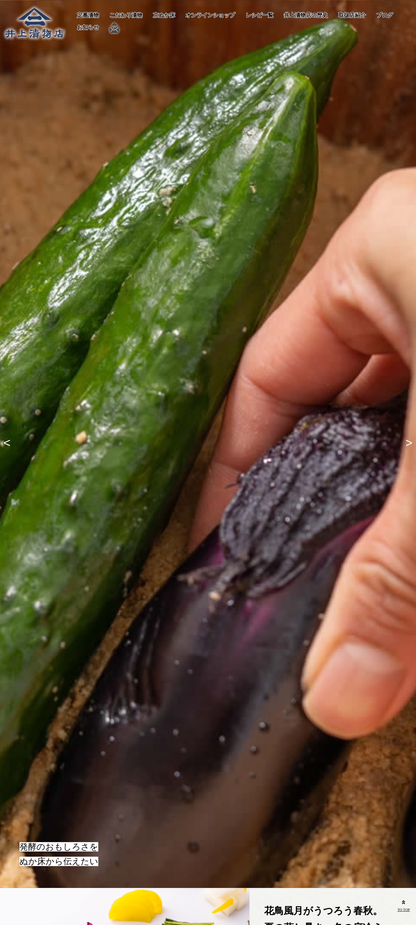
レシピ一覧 (259, 15)
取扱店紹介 (352, 15)
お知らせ (88, 27)
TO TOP (403, 905)
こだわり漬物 (126, 15)
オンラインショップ (210, 15)
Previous (9, 444)
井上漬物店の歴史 (306, 15)
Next (407, 444)
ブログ (384, 15)
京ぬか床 (164, 15)
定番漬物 (88, 15)
